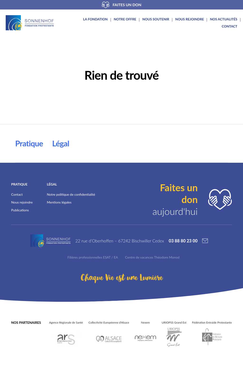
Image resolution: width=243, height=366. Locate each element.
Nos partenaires (26, 322)
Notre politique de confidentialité (71, 194)
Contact (229, 26)
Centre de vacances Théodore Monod (152, 257)
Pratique (29, 143)
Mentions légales (59, 202)
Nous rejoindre (189, 19)
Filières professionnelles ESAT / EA (92, 257)
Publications (20, 210)
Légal (61, 143)
